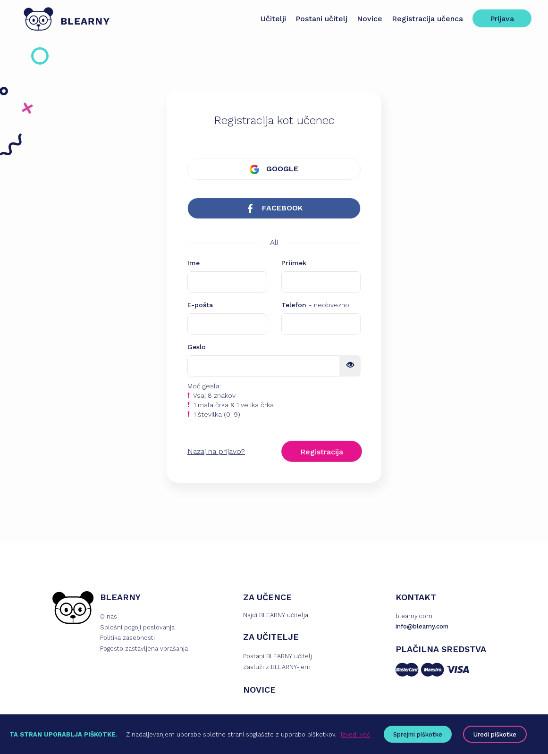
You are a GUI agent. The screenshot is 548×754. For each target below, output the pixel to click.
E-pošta (200, 306)
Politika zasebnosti (127, 639)
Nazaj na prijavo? (216, 452)
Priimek (293, 264)
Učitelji (271, 18)
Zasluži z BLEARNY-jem (277, 667)
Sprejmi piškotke (417, 734)
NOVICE (259, 690)
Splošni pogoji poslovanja (137, 628)
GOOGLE (274, 169)
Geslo (196, 348)
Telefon (315, 306)
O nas (108, 617)
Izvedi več (355, 734)
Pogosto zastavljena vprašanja (144, 649)
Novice (367, 18)
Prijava (500, 18)
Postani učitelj (319, 18)
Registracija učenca (425, 18)
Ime (193, 264)
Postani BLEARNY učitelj (277, 657)
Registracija (321, 452)
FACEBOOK (274, 209)
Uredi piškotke (494, 734)
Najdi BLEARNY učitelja (275, 616)
